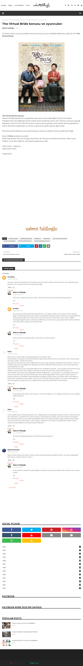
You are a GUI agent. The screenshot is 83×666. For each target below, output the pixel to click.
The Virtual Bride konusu (25, 241)
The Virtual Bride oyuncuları (17, 20)
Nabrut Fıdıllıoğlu (8, 28)
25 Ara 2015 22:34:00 (18, 390)
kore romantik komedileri (60, 238)
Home (65, 663)
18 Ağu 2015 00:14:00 (18, 294)
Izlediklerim (37, 238)
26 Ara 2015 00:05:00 (12, 411)
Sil (13, 287)
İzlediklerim (47, 238)
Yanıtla (9, 287)
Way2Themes (17, 663)
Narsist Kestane (13, 450)
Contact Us (78, 663)
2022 (42, 547)
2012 (42, 581)
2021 (42, 550)
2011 (42, 585)
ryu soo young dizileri (9, 241)
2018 (42, 561)
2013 (42, 578)
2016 (42, 567)
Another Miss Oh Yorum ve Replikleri (25, 640)
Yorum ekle (12, 487)
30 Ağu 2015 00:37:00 (18, 310)
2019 (42, 557)
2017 (42, 564)
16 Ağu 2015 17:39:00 (12, 279)
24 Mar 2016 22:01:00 (18, 467)
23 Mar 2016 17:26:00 (12, 452)
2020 (42, 554)
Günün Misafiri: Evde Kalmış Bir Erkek (25, 632)
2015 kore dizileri (13, 238)
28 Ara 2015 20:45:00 (18, 433)
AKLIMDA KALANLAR (26, 238)
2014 (42, 574)
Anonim (16, 308)
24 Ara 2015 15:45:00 (12, 353)
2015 (42, 571)
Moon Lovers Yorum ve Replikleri (23, 623)
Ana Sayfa (5, 20)
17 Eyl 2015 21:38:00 (17, 334)
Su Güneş (11, 277)
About (71, 663)
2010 (42, 588)
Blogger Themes (34, 663)
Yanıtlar (11, 290)
